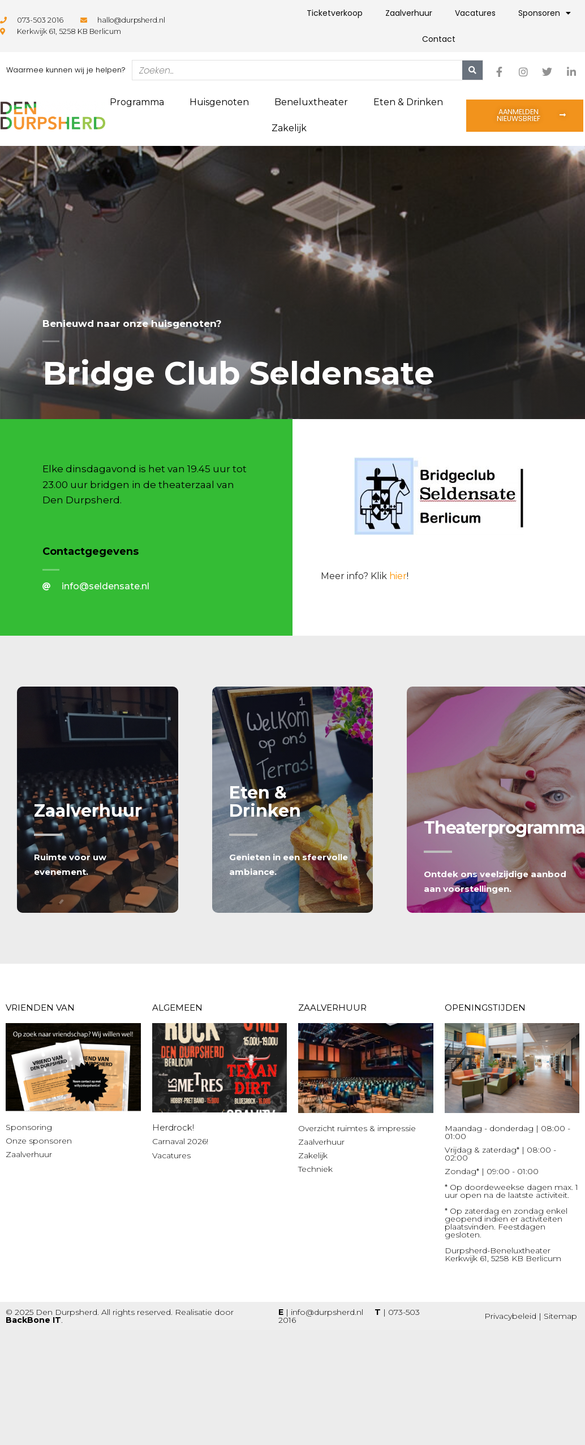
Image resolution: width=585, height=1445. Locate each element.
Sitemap (560, 1316)
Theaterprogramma (504, 827)
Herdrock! (173, 1127)
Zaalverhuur (408, 13)
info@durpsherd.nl (327, 1312)
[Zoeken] (472, 70)
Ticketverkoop (335, 13)
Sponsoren (544, 13)
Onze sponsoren (39, 1141)
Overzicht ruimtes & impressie (357, 1128)
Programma (137, 102)
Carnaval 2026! (180, 1141)
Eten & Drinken (408, 102)
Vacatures (475, 13)
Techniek (315, 1169)
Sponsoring (29, 1127)
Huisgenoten (219, 102)
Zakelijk (289, 128)
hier (398, 576)
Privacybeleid (510, 1316)
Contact (438, 39)
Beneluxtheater (311, 102)
